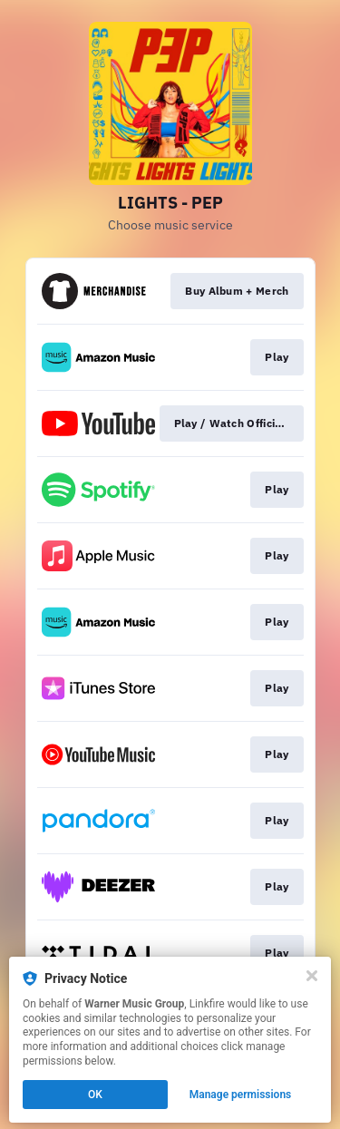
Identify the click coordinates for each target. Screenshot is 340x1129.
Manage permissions (240, 1094)
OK (95, 1094)
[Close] (311, 975)
